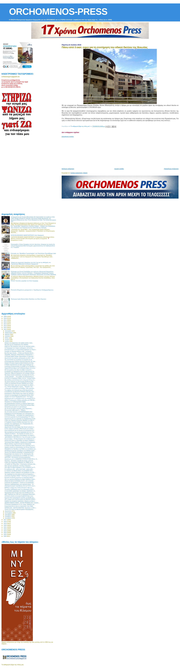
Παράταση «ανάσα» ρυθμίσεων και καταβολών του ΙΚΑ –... (20, 472)
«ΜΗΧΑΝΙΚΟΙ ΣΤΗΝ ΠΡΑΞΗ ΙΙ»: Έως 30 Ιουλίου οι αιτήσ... (20, 437)
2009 (5, 316)
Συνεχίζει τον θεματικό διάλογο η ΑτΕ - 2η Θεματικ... (18, 351)
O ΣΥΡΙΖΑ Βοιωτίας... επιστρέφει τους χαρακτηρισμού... (19, 415)
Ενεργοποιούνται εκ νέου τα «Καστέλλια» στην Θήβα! (19, 506)
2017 (5, 519)
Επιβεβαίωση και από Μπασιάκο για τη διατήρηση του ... (20, 413)
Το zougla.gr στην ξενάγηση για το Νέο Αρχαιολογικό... (19, 390)
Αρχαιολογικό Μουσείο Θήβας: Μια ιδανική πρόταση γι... (20, 427)
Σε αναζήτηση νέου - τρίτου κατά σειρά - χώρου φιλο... (19, 469)
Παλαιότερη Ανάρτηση (171, 169)
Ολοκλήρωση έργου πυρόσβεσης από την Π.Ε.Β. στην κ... (20, 486)
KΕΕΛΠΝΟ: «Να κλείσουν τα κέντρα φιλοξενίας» (18, 457)
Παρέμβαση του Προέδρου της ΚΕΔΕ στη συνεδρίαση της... (21, 449)
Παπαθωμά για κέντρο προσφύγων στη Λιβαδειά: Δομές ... (20, 450)
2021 (5, 527)
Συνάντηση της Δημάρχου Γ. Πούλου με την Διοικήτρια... (19, 482)
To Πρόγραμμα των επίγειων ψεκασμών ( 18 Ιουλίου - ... (20, 348)
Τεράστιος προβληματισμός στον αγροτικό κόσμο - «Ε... (19, 484)
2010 (5, 318)
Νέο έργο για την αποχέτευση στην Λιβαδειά (16, 344)
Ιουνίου (7, 339)
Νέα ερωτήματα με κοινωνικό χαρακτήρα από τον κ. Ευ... (20, 432)
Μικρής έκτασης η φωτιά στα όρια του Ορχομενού (18, 443)
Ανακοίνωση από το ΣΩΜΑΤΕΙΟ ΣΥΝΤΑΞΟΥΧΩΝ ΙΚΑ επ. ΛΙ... (21, 459)
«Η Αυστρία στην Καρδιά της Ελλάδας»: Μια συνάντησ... (20, 388)
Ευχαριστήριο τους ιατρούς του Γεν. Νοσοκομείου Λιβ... (19, 454)
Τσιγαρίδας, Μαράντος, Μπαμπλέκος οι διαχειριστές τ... (19, 354)
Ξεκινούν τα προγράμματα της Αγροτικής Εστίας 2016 (19, 395)
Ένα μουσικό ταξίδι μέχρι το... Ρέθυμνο (15, 410)
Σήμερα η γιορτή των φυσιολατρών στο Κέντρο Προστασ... (20, 447)
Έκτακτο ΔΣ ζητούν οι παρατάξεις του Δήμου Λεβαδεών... (20, 440)
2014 (5, 325)
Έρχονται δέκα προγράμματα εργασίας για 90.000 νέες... (20, 497)
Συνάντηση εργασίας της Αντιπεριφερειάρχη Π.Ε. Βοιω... (20, 417)
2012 (5, 322)
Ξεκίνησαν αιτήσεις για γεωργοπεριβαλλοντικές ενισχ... (19, 496)
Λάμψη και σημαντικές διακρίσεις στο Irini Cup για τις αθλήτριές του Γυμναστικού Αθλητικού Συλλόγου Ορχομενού (31, 263)
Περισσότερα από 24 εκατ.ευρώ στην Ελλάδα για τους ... (20, 492)
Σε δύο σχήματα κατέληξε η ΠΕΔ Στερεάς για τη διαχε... (19, 428)
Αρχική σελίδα (119, 169)
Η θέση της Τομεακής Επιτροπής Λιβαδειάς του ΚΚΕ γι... (20, 420)
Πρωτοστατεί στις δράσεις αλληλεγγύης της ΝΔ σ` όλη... (19, 358)
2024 (5, 532)
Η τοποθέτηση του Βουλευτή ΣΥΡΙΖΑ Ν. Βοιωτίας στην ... (20, 391)
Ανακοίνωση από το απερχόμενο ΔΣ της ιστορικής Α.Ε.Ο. (20, 398)
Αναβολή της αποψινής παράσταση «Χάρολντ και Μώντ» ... (20, 501)
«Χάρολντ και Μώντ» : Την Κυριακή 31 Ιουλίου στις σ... (19, 433)
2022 (5, 529)
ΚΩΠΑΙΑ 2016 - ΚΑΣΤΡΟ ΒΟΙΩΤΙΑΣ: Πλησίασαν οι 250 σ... (20, 508)
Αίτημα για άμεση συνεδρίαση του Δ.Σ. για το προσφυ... (19, 481)
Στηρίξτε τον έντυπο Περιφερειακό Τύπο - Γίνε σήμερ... (19, 396)
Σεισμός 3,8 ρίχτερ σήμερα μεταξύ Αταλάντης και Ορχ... (19, 363)
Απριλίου (7, 336)
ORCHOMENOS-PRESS (58, 11)
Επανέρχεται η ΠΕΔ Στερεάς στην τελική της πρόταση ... (20, 393)
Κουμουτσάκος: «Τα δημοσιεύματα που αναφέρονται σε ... (20, 438)
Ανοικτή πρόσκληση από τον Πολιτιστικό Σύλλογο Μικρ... (20, 405)
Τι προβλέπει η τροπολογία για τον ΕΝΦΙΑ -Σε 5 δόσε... (19, 455)
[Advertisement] (117, 151)
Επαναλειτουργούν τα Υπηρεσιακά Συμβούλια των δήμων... (21, 349)
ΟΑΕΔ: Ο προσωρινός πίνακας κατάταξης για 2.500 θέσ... (20, 400)
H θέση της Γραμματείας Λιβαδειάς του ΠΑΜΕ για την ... (19, 462)
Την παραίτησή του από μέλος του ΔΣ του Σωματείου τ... (20, 474)
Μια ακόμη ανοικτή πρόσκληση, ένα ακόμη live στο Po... (20, 375)
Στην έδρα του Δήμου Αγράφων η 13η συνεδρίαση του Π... (20, 467)
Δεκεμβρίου (8, 518)
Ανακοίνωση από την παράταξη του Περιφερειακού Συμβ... (20, 418)
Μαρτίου (7, 334)
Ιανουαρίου (8, 331)
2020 (5, 525)
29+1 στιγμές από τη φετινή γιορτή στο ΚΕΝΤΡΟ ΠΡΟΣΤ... (20, 499)
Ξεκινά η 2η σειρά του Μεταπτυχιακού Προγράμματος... (19, 509)
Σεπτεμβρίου (9, 513)
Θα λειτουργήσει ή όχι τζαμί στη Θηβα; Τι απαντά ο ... (19, 369)
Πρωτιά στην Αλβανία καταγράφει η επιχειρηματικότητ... (19, 452)
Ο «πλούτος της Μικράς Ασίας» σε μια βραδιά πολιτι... (19, 470)
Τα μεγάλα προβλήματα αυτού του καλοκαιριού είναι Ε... (19, 489)
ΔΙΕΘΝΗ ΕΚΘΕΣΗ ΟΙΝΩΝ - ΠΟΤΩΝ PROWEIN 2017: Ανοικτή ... (22, 502)
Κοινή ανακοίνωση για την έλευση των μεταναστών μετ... (20, 430)
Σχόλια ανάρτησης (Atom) (78, 173)
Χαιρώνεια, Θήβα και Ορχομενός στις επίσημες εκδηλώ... (20, 373)
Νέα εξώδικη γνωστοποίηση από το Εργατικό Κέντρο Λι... (20, 380)
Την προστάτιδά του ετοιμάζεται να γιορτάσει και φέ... (19, 359)
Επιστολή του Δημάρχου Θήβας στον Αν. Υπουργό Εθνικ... (20, 378)
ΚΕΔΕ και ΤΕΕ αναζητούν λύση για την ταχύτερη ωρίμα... (20, 346)
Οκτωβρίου (8, 514)
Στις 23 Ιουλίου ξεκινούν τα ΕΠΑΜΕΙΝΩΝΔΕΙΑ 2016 (18, 412)
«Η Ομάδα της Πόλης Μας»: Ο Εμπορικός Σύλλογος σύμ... (20, 464)
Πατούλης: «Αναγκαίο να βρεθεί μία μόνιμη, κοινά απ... (19, 460)
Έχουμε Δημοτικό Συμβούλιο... (13, 425)
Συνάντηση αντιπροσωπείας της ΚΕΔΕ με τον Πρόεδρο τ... (20, 366)
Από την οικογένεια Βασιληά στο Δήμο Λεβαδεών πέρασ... (20, 479)
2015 (5, 327)
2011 (5, 320)
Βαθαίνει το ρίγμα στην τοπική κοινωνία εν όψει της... (19, 487)
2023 (5, 530)
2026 (5, 536)
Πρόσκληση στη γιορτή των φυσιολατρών (16, 406)
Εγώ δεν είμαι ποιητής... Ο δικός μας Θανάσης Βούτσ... (19, 353)
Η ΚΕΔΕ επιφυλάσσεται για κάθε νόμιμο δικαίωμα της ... (20, 364)
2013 (5, 324)
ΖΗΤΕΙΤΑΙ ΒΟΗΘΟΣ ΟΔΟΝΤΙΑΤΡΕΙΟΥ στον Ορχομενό (27, 235)
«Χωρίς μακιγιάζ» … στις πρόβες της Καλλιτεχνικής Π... (19, 376)
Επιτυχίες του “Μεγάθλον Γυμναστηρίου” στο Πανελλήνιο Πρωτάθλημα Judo (33, 253)
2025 (5, 534)
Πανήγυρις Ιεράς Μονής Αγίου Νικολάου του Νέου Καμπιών (28, 299)
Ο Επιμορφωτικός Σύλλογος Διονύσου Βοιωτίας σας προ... (20, 361)
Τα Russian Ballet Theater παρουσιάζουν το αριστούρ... (19, 356)
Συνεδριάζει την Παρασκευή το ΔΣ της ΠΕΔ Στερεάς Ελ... (20, 371)
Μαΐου (7, 338)
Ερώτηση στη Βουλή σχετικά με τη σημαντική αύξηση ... (20, 477)
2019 (5, 523)
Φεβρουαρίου (9, 332)
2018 (5, 521)
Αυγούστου (8, 511)
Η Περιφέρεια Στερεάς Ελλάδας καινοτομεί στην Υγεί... (19, 422)
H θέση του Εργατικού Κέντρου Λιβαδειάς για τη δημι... (19, 383)
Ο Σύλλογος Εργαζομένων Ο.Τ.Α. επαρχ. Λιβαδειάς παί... (20, 504)
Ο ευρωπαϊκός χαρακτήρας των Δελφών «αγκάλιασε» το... (20, 491)
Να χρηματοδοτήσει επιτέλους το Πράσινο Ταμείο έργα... (20, 403)
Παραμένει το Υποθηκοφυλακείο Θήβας (15, 401)
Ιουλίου (7, 341)
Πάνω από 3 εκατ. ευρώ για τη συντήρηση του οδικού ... (20, 385)
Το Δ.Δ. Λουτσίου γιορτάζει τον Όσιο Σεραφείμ (24, 281)
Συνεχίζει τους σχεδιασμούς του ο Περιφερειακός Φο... (19, 423)
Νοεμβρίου (8, 516)
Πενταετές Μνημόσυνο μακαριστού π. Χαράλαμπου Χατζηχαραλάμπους (32, 290)
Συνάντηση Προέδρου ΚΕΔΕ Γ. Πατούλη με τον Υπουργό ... (20, 475)
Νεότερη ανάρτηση (68, 169)
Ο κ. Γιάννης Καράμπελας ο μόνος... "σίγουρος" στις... (19, 386)
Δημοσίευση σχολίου (68, 136)
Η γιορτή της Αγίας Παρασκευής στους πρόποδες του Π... (20, 445)
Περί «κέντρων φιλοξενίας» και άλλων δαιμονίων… (18, 465)
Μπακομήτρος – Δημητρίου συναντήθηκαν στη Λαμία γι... (20, 435)
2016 (5, 329)
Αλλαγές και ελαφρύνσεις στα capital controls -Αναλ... (19, 343)
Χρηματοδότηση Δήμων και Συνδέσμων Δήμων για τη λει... (20, 368)
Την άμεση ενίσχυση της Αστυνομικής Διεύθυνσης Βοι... (19, 381)
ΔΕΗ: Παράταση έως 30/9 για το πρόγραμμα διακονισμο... (20, 494)
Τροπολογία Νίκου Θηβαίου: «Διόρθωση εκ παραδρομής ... (20, 442)
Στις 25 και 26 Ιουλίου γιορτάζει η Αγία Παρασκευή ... (19, 408)
